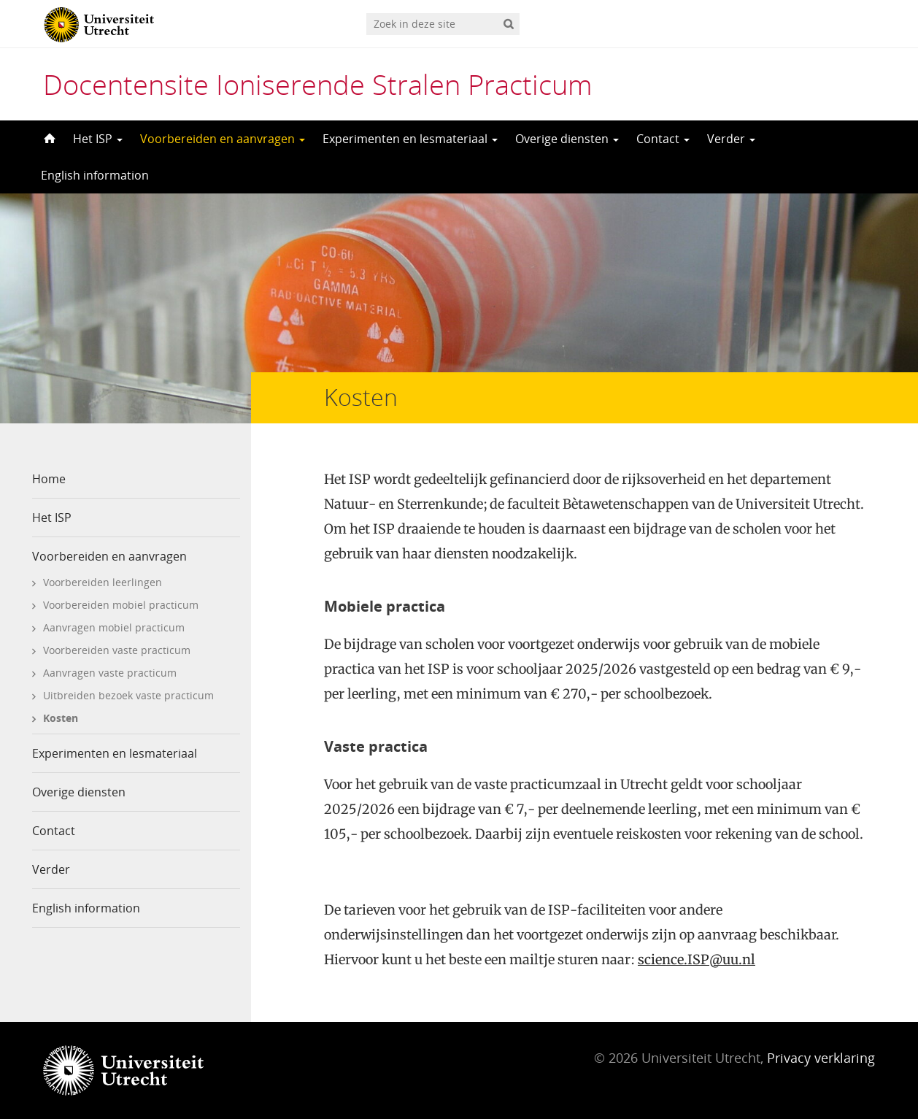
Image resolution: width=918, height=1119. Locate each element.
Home (49, 479)
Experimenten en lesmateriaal (410, 139)
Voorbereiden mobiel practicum (120, 605)
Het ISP (98, 139)
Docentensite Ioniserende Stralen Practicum (318, 84)
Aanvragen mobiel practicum (114, 627)
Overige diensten (567, 139)
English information (95, 175)
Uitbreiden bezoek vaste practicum (128, 695)
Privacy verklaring (821, 1057)
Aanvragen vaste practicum (110, 673)
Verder (731, 139)
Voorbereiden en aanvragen (222, 139)
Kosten (60, 718)
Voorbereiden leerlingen (102, 582)
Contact (663, 139)
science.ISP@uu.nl (696, 959)
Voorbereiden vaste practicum (116, 650)
